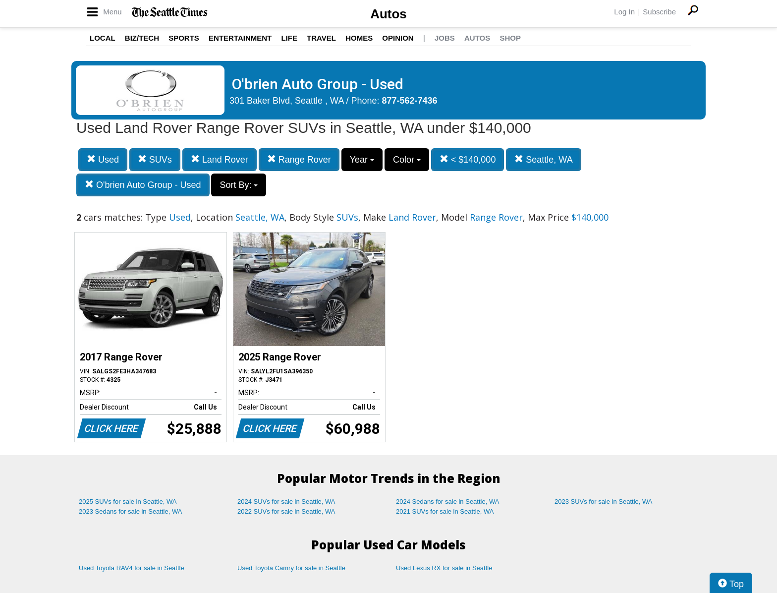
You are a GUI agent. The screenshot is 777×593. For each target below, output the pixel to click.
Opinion (397, 38)
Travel (321, 38)
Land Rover (219, 159)
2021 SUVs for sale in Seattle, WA (445, 511)
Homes (359, 38)
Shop (510, 38)
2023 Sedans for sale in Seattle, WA (130, 511)
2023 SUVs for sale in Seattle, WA (604, 501)
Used (103, 159)
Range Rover (299, 159)
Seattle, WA (543, 159)
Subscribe (659, 11)
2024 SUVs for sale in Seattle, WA (286, 501)
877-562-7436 (410, 101)
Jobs (445, 38)
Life (289, 38)
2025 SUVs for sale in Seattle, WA (128, 501)
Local (102, 38)
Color (407, 160)
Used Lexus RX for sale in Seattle (444, 568)
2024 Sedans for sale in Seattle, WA (447, 501)
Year (362, 160)
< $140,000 (468, 159)
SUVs (155, 159)
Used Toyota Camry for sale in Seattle (291, 568)
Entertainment (240, 38)
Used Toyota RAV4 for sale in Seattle (131, 568)
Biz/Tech (142, 38)
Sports (183, 38)
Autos (388, 13)
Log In (624, 11)
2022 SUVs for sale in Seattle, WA (286, 511)
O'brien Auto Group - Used (143, 184)
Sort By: (239, 185)
